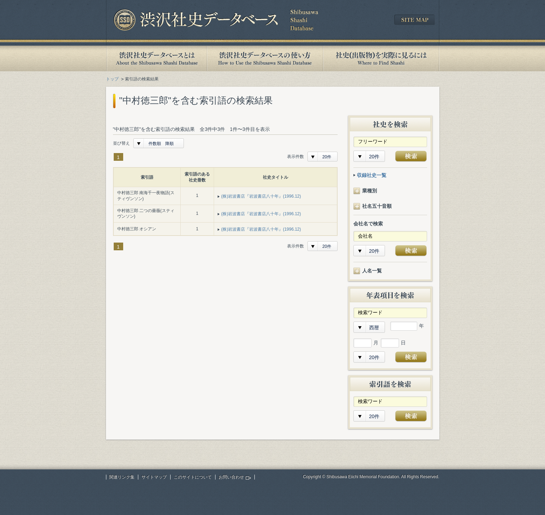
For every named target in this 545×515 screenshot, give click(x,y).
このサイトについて (193, 477)
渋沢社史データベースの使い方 (265, 58)
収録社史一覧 (371, 175)
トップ (112, 79)
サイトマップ (154, 477)
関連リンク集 (121, 477)
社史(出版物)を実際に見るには (381, 58)
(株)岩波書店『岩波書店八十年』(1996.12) (261, 196)
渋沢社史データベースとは (156, 58)
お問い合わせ (231, 477)
